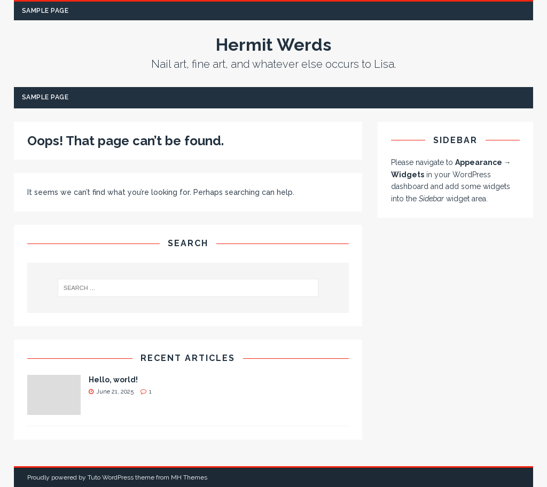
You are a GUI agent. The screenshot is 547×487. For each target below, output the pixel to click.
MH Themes (189, 477)
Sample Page (45, 10)
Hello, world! (113, 379)
